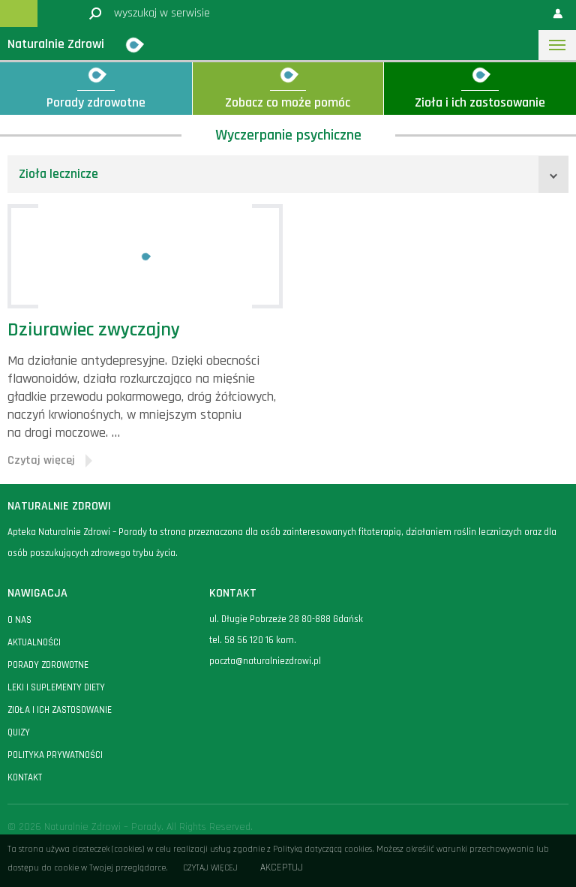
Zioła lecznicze (58, 173)
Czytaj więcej (210, 867)
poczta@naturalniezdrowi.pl (265, 661)
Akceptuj (281, 867)
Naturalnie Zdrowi (56, 44)
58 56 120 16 (249, 640)
